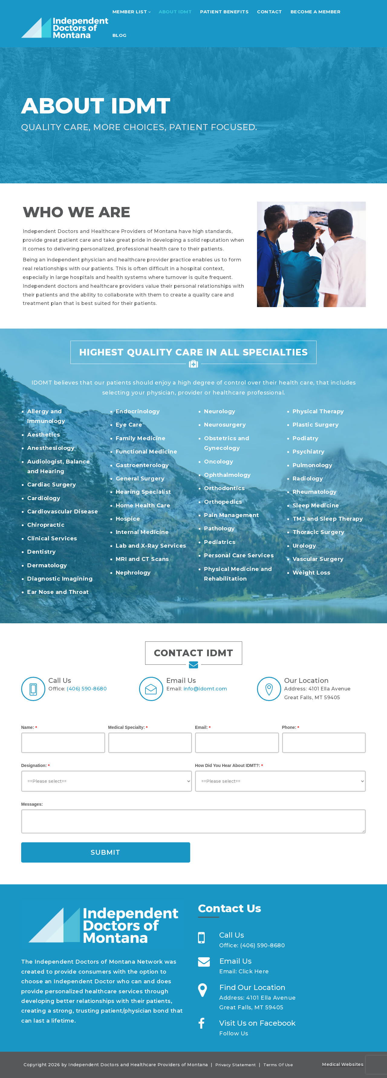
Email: (201, 727)
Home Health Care (143, 505)
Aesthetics (43, 434)
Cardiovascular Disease (62, 511)
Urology (304, 545)
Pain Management (231, 515)
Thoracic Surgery (319, 532)
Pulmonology (313, 465)
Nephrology (133, 572)
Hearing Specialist (143, 492)
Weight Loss (311, 572)
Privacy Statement (235, 1064)
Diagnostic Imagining (60, 578)
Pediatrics (219, 542)
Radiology (308, 478)
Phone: (289, 727)
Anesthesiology (50, 448)
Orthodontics (224, 488)
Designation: (34, 765)
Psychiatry (309, 451)
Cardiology (43, 498)
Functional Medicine (146, 451)
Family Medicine (141, 438)
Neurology (220, 411)
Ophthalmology (227, 475)
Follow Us (233, 1033)
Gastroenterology (142, 465)
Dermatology (47, 565)
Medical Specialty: (126, 727)
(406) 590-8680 (87, 689)
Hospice (128, 519)
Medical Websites (342, 1064)
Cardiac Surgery (51, 484)
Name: (27, 727)
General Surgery (140, 478)
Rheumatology (315, 492)
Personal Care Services (239, 555)
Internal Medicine (142, 532)
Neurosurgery (225, 424)
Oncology (218, 461)
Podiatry (306, 438)
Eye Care (129, 424)
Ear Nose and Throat (58, 592)
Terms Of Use (278, 1064)
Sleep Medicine (316, 505)
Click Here (254, 971)
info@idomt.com (205, 689)
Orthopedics (223, 502)
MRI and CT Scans (142, 559)
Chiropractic (45, 525)
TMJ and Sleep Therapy (328, 519)
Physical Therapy (318, 411)
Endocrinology (138, 411)
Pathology (219, 528)
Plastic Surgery (316, 424)
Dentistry (41, 552)
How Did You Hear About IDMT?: (227, 765)
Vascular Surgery (318, 559)
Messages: (32, 804)
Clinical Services (52, 538)
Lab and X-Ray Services (151, 545)
